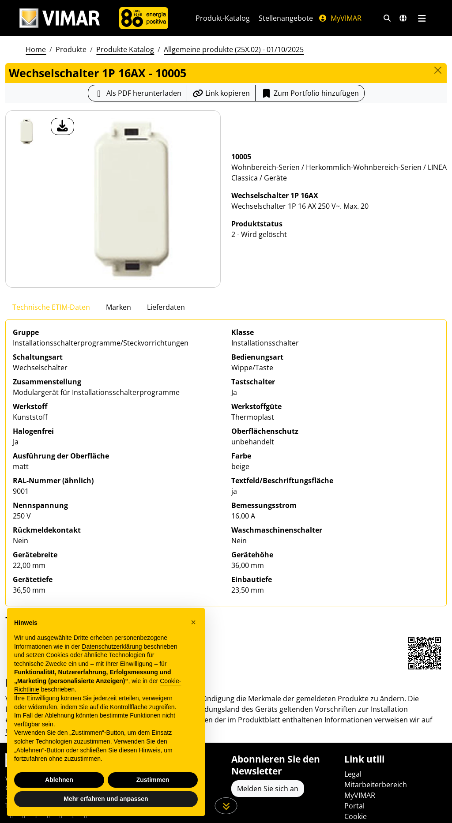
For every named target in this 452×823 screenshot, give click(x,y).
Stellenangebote (286, 18)
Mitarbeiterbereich (375, 784)
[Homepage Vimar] (59, 18)
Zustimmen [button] (153, 779)
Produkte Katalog (125, 49)
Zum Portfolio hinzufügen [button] (310, 93)
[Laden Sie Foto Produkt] (62, 126)
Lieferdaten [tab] (166, 307)
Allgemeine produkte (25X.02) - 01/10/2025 (234, 49)
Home (36, 49)
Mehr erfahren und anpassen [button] (106, 798)
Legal (353, 774)
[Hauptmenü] (422, 18)
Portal (354, 806)
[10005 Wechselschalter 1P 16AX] (26, 131)
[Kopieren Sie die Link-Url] (221, 93)
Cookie (355, 816)
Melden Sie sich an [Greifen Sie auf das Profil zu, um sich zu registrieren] (267, 788)
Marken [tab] (118, 307)
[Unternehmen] (143, 18)
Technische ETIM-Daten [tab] (51, 307)
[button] (193, 622)
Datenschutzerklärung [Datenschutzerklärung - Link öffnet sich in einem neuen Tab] (112, 646)
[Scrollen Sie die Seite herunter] (226, 805)
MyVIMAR (340, 18)
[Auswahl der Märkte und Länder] (403, 18)
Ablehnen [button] (59, 779)
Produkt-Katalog (223, 18)
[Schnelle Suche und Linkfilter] (387, 18)
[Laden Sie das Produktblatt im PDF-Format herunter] (137, 93)
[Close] (438, 70)
